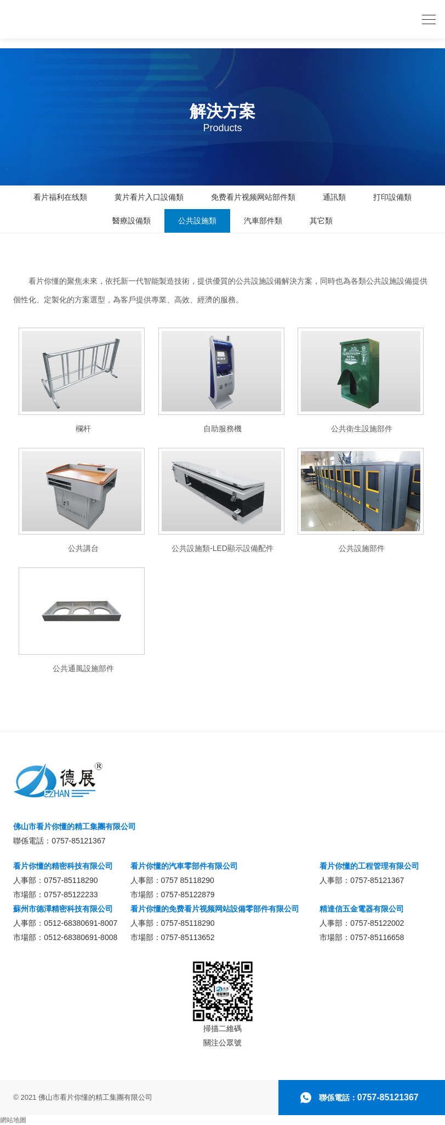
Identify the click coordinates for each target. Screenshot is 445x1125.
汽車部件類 (263, 220)
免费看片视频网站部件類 (253, 197)
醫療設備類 (131, 220)
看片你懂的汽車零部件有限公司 (184, 866)
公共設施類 (197, 220)
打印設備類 (392, 197)
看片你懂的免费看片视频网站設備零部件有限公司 (214, 908)
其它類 (321, 220)
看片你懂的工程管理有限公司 (369, 866)
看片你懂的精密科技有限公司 (63, 866)
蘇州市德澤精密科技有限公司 (63, 908)
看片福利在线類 (60, 197)
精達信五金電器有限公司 (362, 908)
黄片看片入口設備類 (149, 197)
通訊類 (334, 197)
